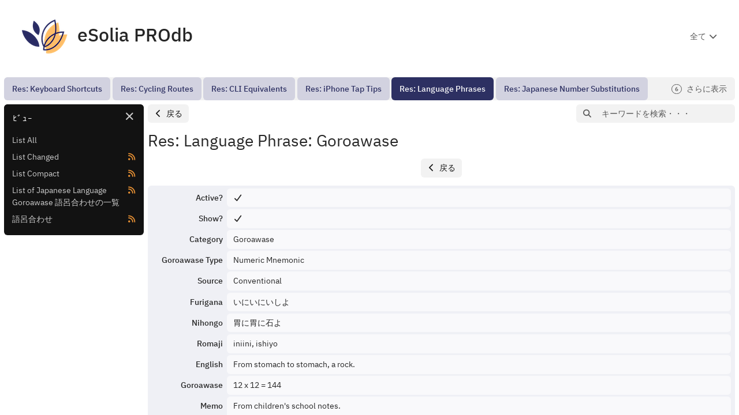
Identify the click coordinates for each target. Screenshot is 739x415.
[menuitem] (57, 88)
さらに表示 (699, 89)
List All (24, 140)
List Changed (35, 157)
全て (698, 36)
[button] (168, 113)
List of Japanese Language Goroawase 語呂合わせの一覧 (66, 196)
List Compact (35, 173)
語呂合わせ (32, 219)
